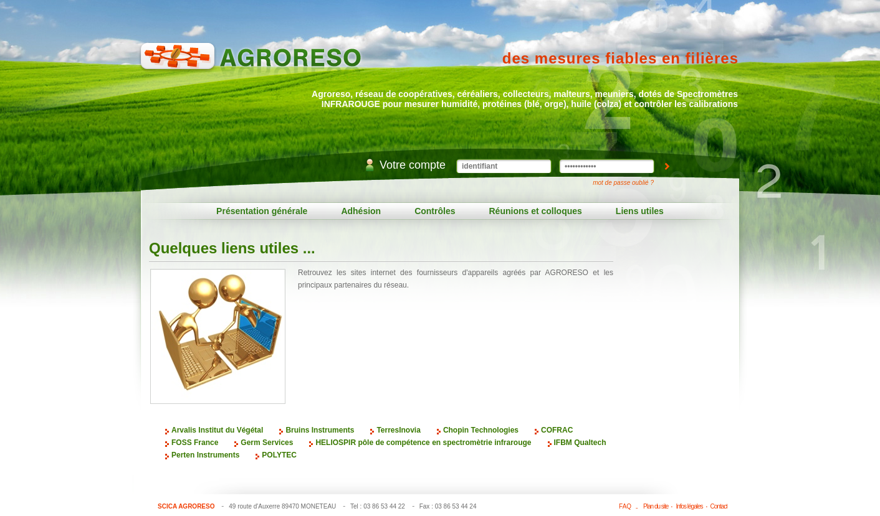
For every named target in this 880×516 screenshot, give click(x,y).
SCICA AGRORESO (186, 506)
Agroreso (250, 62)
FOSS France (194, 442)
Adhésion (361, 211)
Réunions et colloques (535, 211)
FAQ (625, 506)
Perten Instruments (205, 455)
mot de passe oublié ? (623, 182)
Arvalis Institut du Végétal (217, 430)
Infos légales (689, 506)
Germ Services (267, 442)
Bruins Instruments (319, 430)
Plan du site (655, 506)
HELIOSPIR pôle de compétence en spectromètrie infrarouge (423, 442)
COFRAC (557, 430)
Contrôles (434, 211)
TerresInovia (398, 430)
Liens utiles (640, 211)
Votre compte (413, 165)
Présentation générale (261, 211)
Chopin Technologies (481, 430)
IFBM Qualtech (580, 442)
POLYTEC (279, 455)
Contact (718, 506)
